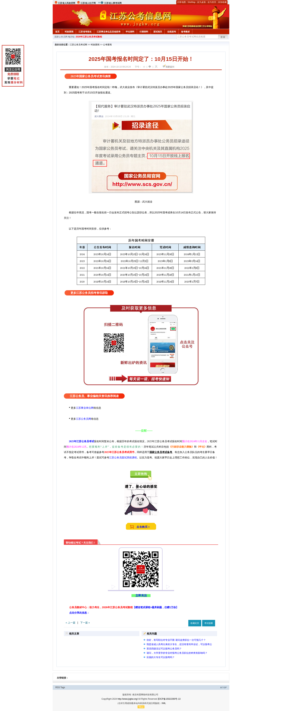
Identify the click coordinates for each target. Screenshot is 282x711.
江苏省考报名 (85, 31)
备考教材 (185, 31)
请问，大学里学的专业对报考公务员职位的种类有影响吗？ (177, 653)
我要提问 (170, 67)
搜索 (223, 37)
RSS (57, 687)
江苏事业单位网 (85, 407)
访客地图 (181, 2)
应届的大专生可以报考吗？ (161, 657)
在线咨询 (171, 31)
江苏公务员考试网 (78, 44)
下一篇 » (85, 622)
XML (164, 703)
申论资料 (130, 31)
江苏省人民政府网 (66, 3)
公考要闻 (107, 44)
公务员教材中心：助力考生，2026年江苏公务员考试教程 (123, 607)
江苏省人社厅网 (88, 3)
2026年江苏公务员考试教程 (89, 36)
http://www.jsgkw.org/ (128, 699)
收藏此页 (194, 623)
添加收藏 (222, 2)
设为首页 (212, 2)
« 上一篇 (70, 622)
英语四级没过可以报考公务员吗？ (164, 648)
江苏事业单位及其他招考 (108, 31)
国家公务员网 (60, 36)
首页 (57, 31)
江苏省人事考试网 (113, 3)
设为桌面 (201, 2)
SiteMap (191, 2)
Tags (62, 687)
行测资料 (144, 31)
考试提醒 (208, 623)
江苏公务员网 (83, 418)
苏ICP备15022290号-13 (169, 699)
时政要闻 (69, 31)
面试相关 (157, 31)
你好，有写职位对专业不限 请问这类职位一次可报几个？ (176, 640)
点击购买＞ (144, 526)
